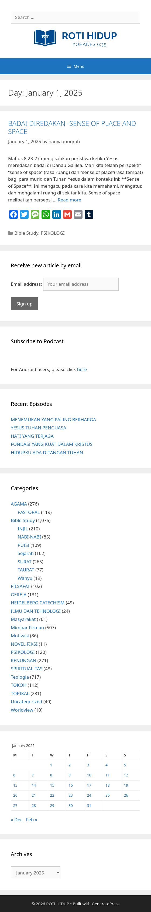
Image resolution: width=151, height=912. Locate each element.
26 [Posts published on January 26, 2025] (126, 795)
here (82, 369)
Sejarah (26, 553)
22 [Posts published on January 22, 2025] (52, 795)
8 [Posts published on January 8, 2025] (51, 775)
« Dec (16, 819)
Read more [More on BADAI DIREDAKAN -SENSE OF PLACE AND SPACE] (69, 200)
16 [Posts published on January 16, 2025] (70, 785)
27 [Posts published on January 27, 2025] (15, 805)
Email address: (27, 284)
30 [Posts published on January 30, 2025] (70, 805)
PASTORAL (29, 512)
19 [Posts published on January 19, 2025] (126, 785)
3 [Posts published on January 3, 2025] (88, 765)
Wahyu (25, 578)
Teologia (20, 677)
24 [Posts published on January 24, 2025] (89, 795)
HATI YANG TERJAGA (32, 436)
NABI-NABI (29, 537)
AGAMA (19, 504)
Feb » (31, 819)
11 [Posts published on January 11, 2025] (107, 775)
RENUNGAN (23, 660)
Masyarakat (23, 619)
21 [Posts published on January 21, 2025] (34, 795)
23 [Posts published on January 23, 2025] (70, 795)
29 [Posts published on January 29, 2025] (52, 805)
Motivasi (20, 635)
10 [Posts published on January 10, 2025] (89, 775)
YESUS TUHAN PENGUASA (38, 428)
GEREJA (18, 594)
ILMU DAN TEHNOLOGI (36, 611)
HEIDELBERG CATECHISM (38, 603)
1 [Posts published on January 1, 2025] (51, 765)
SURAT (25, 561)
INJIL (23, 529)
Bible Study (26, 233)
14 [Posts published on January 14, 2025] (34, 785)
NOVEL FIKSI (24, 644)
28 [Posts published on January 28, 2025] (34, 805)
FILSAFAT (20, 586)
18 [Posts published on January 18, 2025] (107, 785)
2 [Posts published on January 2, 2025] (69, 765)
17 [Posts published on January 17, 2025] (89, 785)
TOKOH (18, 685)
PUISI (24, 545)
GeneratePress (105, 903)
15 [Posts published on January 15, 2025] (52, 785)
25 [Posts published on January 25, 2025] (107, 795)
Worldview (22, 710)
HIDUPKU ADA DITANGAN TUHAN (47, 452)
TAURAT (26, 570)
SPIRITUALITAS (26, 668)
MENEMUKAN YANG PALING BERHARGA (53, 419)
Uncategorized (26, 701)
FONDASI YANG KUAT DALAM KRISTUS (51, 444)
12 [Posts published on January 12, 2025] (126, 775)
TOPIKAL (20, 693)
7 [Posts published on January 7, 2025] (33, 775)
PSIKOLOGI (53, 233)
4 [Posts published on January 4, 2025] (106, 765)
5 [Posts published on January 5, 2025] (125, 765)
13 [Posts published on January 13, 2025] (15, 785)
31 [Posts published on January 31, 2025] (89, 805)
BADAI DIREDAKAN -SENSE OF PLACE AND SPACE (72, 127)
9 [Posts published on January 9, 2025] (69, 775)
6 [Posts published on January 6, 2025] (14, 775)
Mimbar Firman (27, 627)
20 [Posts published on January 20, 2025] (15, 795)
